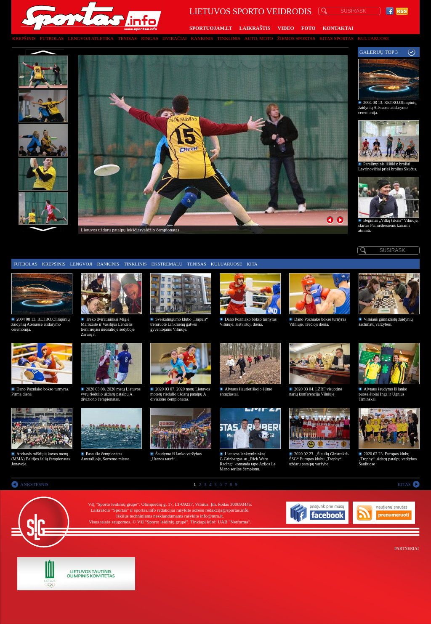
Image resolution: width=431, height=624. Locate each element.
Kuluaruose (373, 38)
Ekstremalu (167, 263)
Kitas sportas (336, 38)
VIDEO (286, 28)
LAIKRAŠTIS (254, 28)
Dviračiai (174, 38)
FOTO (308, 28)
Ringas (149, 38)
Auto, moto (259, 38)
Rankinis (202, 38)
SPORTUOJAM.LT (210, 28)
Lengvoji (81, 263)
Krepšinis (24, 38)
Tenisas (127, 38)
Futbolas (52, 38)
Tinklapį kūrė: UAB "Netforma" (220, 521)
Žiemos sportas (296, 38)
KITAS (404, 484)
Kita (252, 263)
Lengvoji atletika (90, 38)
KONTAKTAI (338, 28)
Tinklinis (228, 38)
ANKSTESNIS (34, 484)
